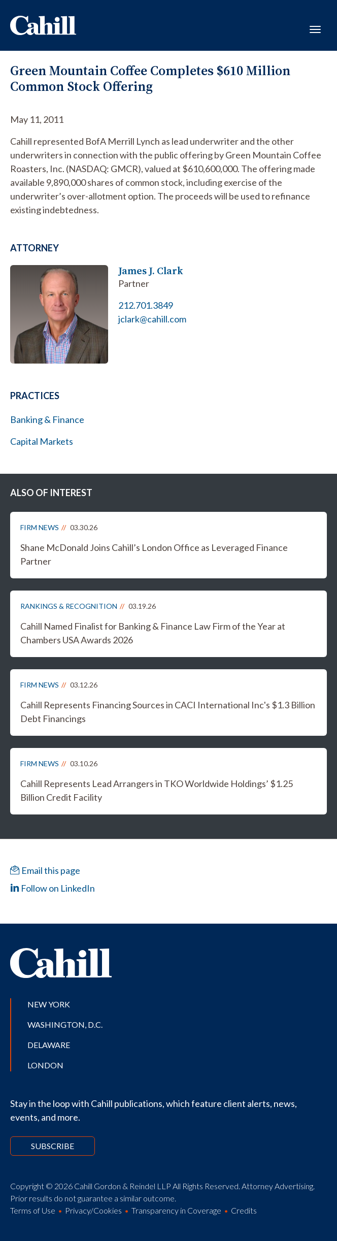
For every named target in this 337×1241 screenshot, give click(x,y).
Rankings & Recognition (68, 606)
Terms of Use (32, 1210)
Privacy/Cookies (93, 1210)
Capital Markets (41, 441)
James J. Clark (150, 271)
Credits (244, 1210)
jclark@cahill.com (152, 318)
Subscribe (52, 1146)
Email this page (45, 870)
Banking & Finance (47, 419)
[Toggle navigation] (315, 28)
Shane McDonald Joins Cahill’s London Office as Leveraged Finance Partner (154, 554)
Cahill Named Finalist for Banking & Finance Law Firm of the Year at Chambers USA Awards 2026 (152, 632)
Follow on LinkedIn (52, 888)
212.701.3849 (145, 305)
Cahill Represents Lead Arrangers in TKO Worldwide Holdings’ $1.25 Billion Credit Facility (156, 790)
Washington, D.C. (65, 1024)
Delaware (48, 1045)
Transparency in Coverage (176, 1210)
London (45, 1065)
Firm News (39, 527)
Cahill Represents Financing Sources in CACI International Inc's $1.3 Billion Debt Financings (167, 711)
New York (48, 1004)
